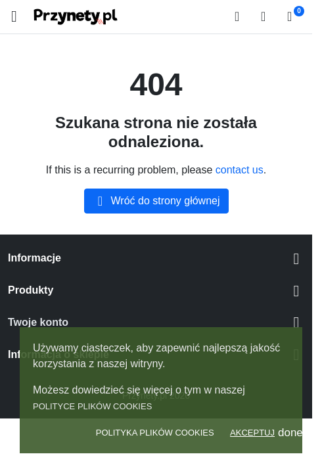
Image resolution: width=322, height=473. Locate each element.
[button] (241, 16)
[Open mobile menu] (14, 17)
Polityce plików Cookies (92, 406)
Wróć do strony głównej (156, 201)
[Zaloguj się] (267, 16)
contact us (240, 169)
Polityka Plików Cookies (155, 433)
